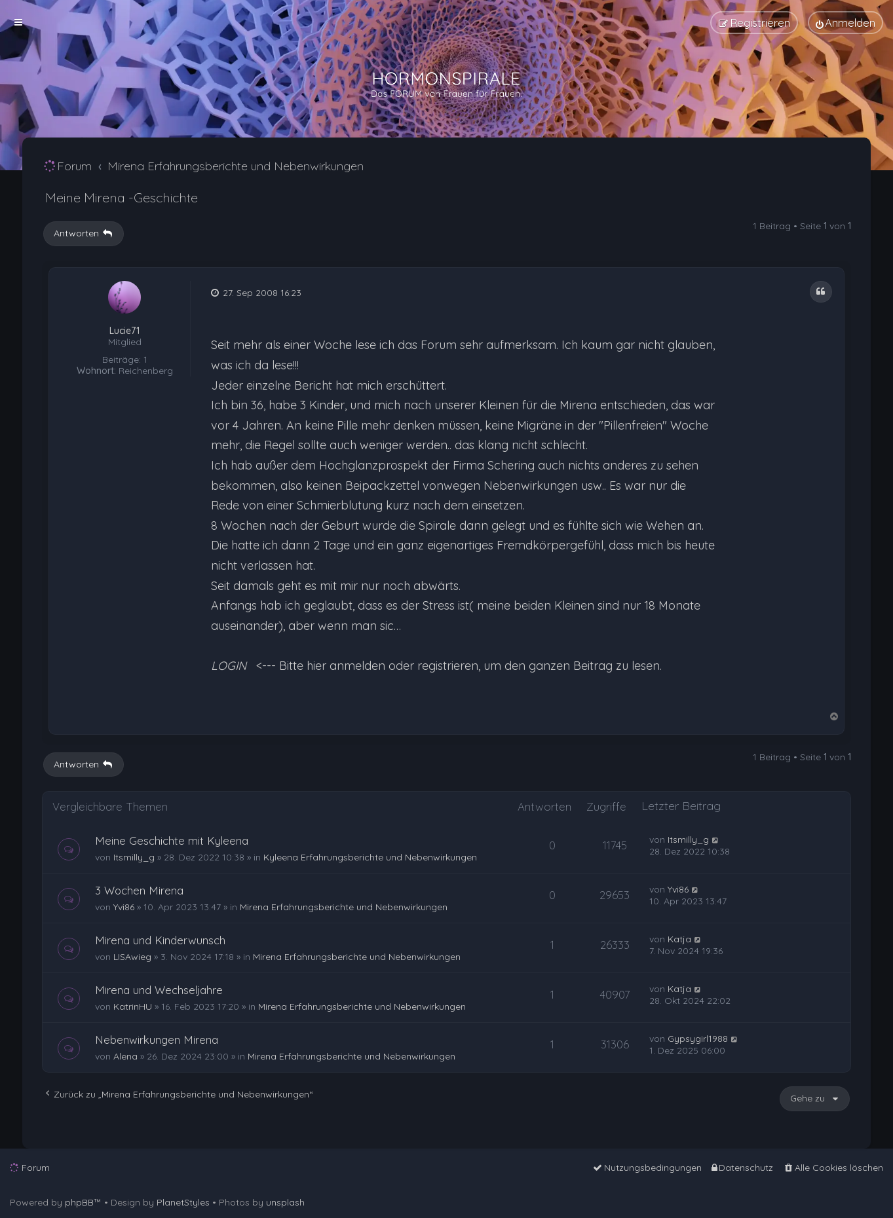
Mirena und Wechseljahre (159, 990)
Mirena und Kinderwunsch (160, 940)
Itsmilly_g (134, 857)
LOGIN (228, 665)
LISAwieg (132, 957)
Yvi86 (123, 907)
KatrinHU (132, 1006)
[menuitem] (845, 22)
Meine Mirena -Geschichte (121, 197)
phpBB (79, 1202)
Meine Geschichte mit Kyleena (171, 840)
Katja (679, 939)
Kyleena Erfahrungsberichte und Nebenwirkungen (370, 857)
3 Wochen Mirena (139, 890)
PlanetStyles (183, 1202)
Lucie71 (124, 331)
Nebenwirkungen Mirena (156, 1039)
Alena (125, 1056)
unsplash (285, 1202)
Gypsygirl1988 (698, 1038)
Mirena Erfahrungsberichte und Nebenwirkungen (343, 907)
